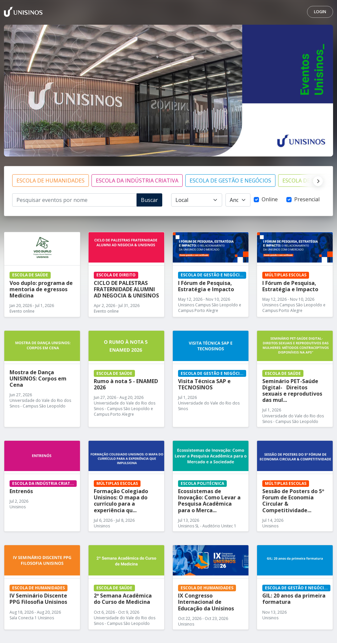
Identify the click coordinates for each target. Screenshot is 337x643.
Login (320, 11)
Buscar (149, 200)
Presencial (307, 199)
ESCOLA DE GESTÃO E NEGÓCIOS (230, 180)
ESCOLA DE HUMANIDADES (50, 180)
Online (270, 199)
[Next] (316, 180)
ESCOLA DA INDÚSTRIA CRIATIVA (137, 180)
